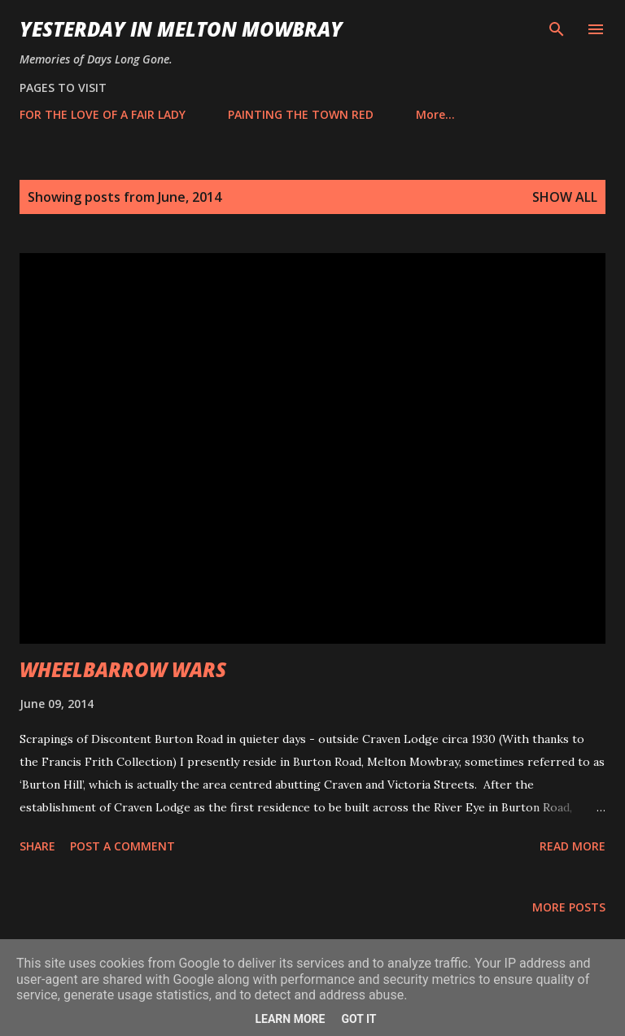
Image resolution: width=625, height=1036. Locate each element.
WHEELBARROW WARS (123, 669)
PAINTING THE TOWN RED (301, 114)
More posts (568, 907)
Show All (564, 197)
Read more (572, 846)
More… (435, 114)
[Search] (556, 29)
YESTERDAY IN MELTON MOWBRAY (181, 28)
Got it (358, 1018)
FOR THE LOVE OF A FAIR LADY (103, 114)
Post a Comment (122, 846)
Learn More (290, 1018)
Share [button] (37, 846)
